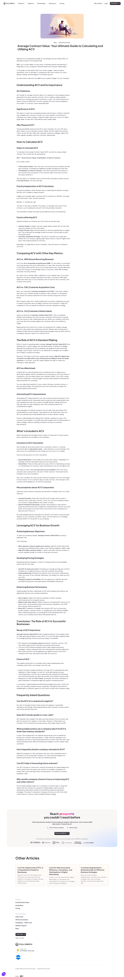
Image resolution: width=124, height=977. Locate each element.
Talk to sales (102, 923)
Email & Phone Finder (50, 920)
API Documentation (74, 923)
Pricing (45, 926)
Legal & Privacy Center (45, 942)
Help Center (72, 920)
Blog (54, 43)
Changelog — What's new (76, 926)
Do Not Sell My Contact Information (26, 942)
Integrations (47, 923)
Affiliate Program (73, 929)
